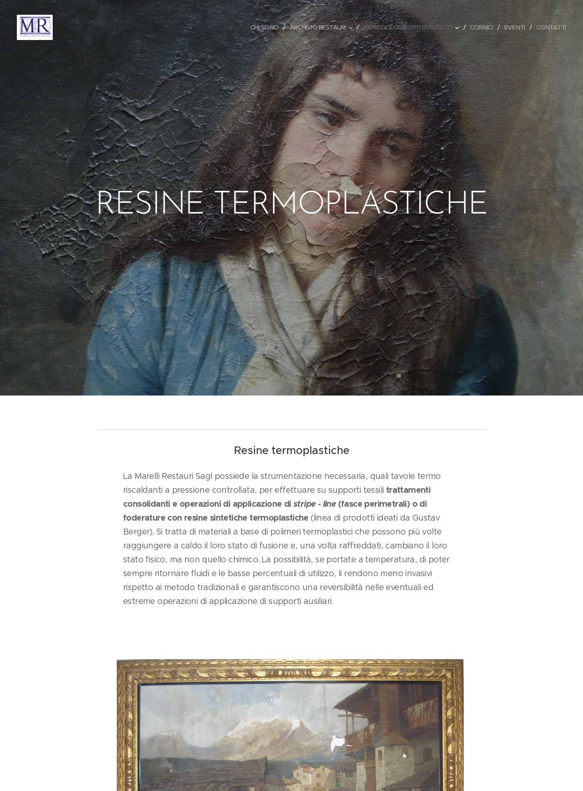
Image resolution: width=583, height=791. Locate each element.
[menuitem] (253, 27)
